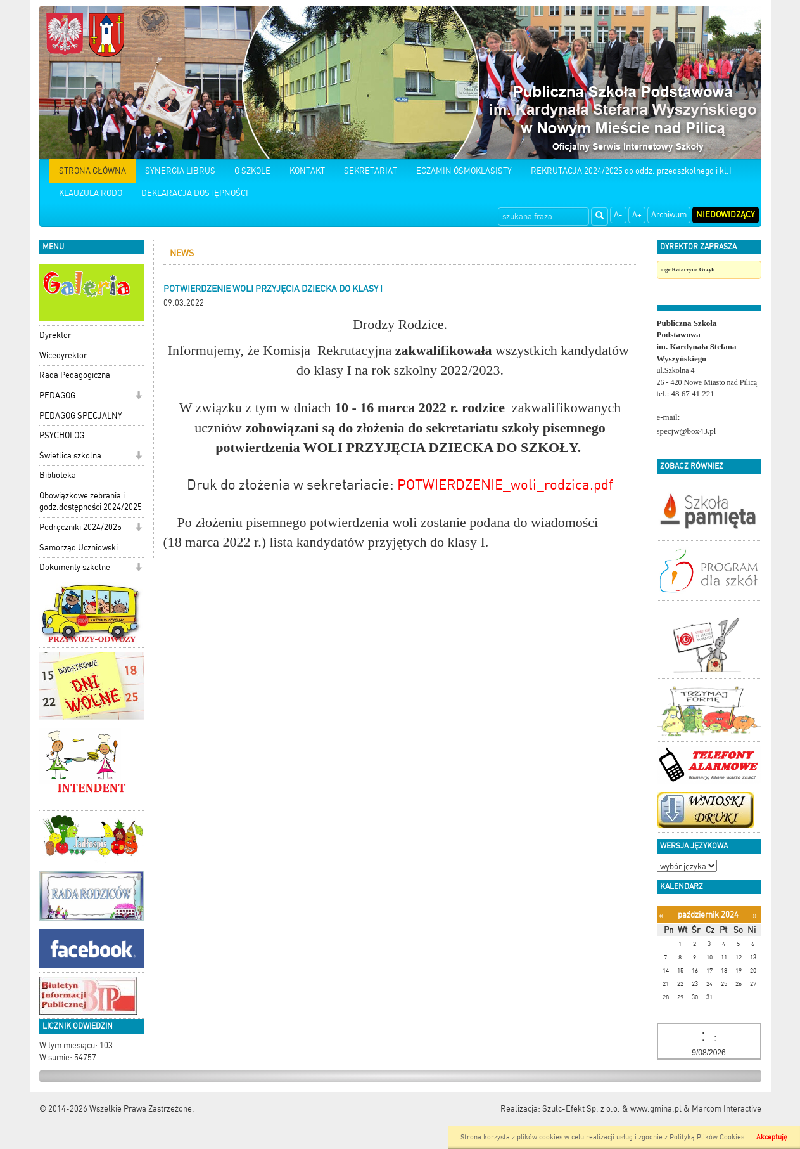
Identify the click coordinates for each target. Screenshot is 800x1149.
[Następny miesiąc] (754, 915)
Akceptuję (771, 1137)
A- (618, 214)
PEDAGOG (57, 395)
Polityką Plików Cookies (707, 1137)
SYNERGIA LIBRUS (180, 171)
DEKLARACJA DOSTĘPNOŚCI (194, 193)
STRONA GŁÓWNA (92, 171)
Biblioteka (57, 475)
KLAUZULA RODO (90, 193)
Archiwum (669, 214)
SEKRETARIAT (370, 171)
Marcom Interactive (726, 1108)
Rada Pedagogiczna (74, 375)
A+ (637, 214)
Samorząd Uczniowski (78, 547)
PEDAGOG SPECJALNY (80, 415)
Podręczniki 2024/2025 (80, 527)
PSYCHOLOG (61, 435)
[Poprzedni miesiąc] (661, 915)
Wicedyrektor (63, 355)
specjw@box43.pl (686, 431)
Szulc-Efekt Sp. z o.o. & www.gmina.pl (612, 1108)
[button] (138, 396)
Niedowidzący (725, 214)
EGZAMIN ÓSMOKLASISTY (464, 171)
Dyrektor (55, 335)
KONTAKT (307, 171)
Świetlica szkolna (70, 455)
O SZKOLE (252, 171)
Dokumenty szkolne (74, 567)
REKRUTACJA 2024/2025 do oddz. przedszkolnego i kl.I (631, 171)
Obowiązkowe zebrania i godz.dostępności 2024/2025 (90, 501)
